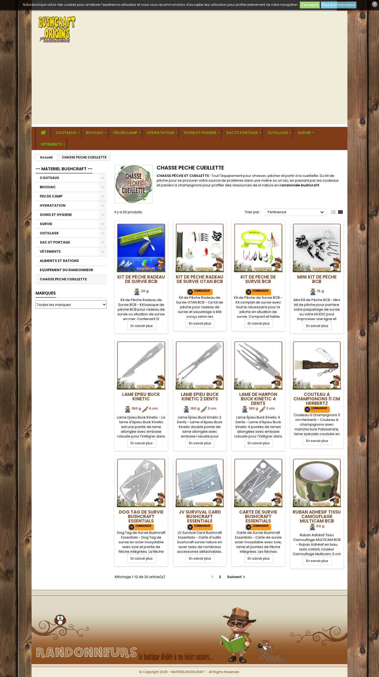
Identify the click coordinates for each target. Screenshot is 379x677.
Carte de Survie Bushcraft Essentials (258, 516)
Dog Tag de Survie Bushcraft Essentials (141, 516)
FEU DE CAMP (125, 132)
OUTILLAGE (277, 132)
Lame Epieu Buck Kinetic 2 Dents (200, 396)
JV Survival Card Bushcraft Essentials (200, 516)
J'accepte (309, 5)
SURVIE (304, 132)
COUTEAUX (66, 132)
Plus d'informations (338, 5)
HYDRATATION (160, 132)
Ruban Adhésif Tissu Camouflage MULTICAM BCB (317, 516)
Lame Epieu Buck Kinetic (141, 396)
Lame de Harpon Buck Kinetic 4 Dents (258, 398)
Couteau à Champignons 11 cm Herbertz (316, 398)
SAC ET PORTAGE (242, 132)
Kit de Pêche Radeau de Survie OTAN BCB (199, 279)
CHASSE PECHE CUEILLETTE (63, 279)
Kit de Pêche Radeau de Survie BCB (141, 279)
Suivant (236, 576)
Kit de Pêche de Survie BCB (258, 279)
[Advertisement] (189, 87)
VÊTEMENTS (51, 144)
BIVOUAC (94, 132)
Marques (46, 293)
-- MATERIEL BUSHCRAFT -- (64, 169)
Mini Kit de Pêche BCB (317, 279)
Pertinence (296, 212)
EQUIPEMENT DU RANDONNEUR (66, 269)
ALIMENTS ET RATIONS (59, 260)
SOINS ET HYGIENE (200, 132)
